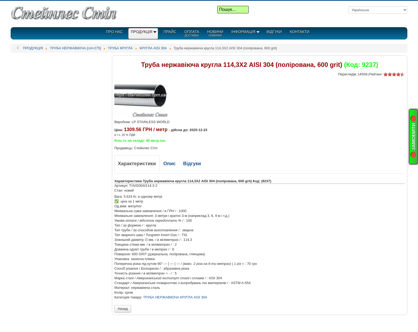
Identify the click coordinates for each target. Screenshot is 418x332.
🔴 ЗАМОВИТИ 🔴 (413, 137)
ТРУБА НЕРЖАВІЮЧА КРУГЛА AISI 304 (175, 297)
